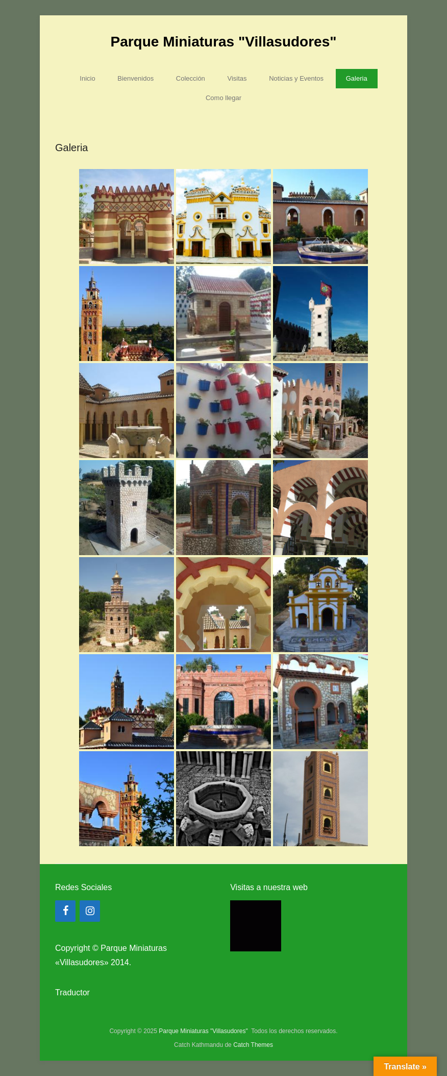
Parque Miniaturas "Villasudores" (223, 42)
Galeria (356, 78)
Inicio (87, 78)
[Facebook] (65, 911)
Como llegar (223, 98)
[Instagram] (90, 911)
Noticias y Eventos (296, 78)
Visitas (236, 78)
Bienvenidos (135, 78)
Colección (190, 78)
